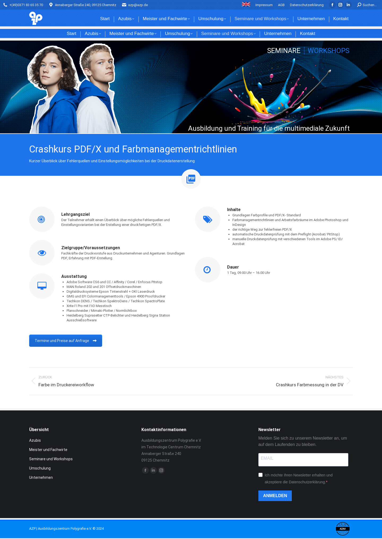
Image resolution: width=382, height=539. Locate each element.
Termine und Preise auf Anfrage (66, 341)
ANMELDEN (275, 495)
